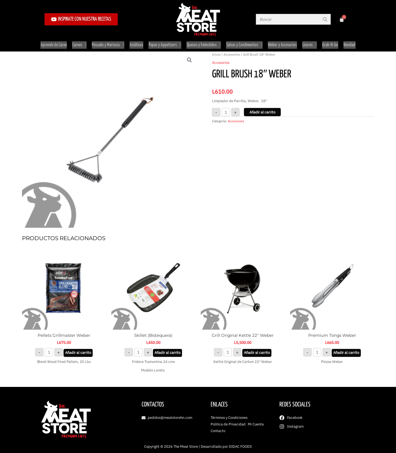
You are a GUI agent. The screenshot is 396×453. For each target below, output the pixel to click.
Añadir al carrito (262, 109)
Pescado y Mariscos (109, 43)
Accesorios (232, 52)
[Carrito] (341, 19)
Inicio (216, 52)
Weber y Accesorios (281, 43)
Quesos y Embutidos (204, 43)
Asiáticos (137, 43)
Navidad (348, 43)
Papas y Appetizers (165, 43)
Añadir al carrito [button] (78, 350)
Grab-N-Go (329, 43)
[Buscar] (325, 19)
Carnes (81, 43)
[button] (189, 58)
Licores (308, 43)
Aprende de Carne (55, 43)
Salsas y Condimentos (244, 43)
